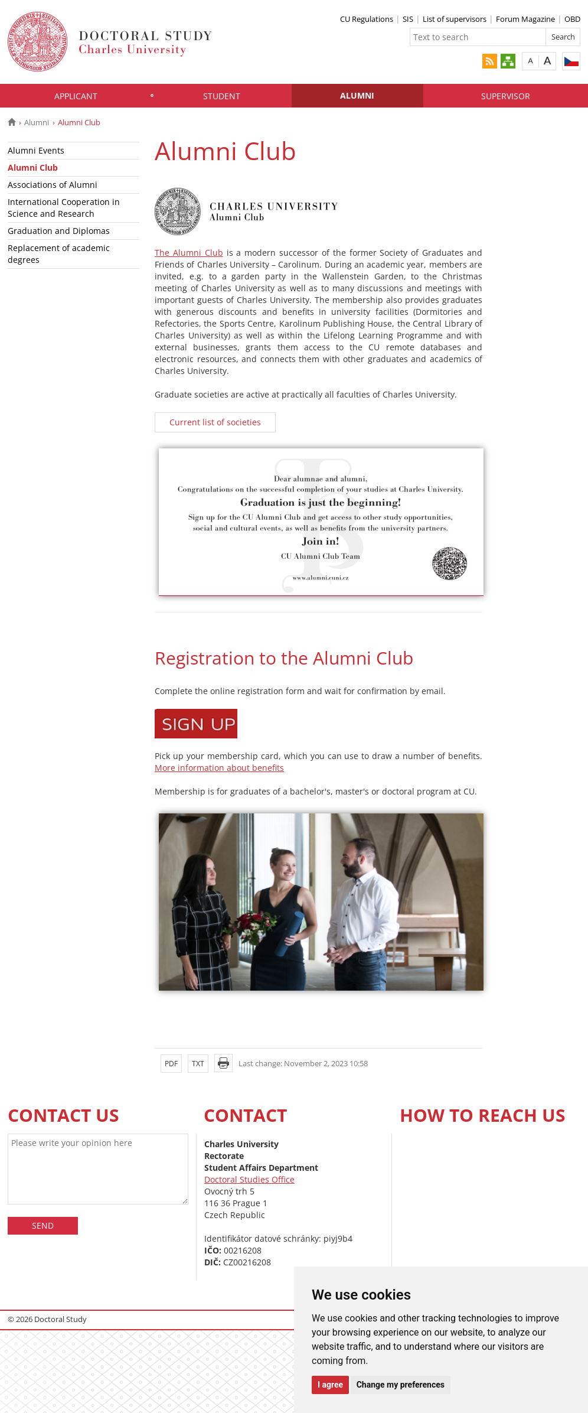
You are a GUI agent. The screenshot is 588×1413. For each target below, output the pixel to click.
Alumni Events (36, 150)
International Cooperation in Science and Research (64, 207)
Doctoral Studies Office (249, 1179)
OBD (572, 19)
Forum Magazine (525, 19)
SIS (408, 19)
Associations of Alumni (52, 184)
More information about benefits (219, 767)
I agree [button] (330, 1384)
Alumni (357, 95)
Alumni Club (33, 167)
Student (221, 96)
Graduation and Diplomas (59, 230)
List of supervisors (454, 19)
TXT (198, 1064)
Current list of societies (215, 422)
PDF (171, 1064)
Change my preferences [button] (401, 1384)
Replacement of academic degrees (59, 253)
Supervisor (505, 96)
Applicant (75, 96)
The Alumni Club (189, 252)
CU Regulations (366, 19)
